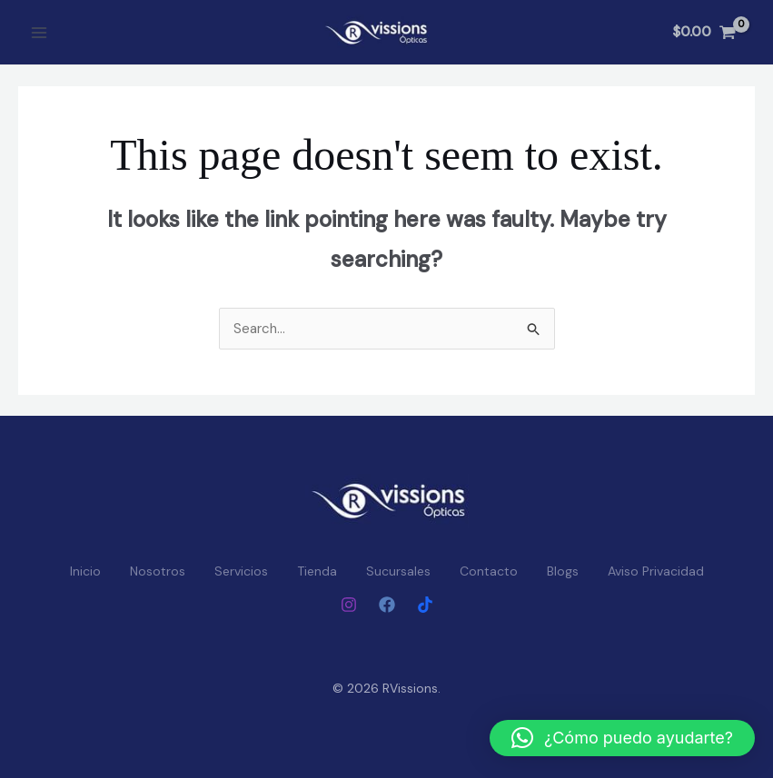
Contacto (489, 571)
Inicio (85, 571)
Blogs (563, 571)
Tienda (317, 571)
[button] (622, 738)
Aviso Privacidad (656, 571)
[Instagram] (349, 604)
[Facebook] (387, 604)
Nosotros (157, 571)
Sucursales (398, 571)
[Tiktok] (425, 604)
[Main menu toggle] (38, 32)
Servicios (241, 571)
